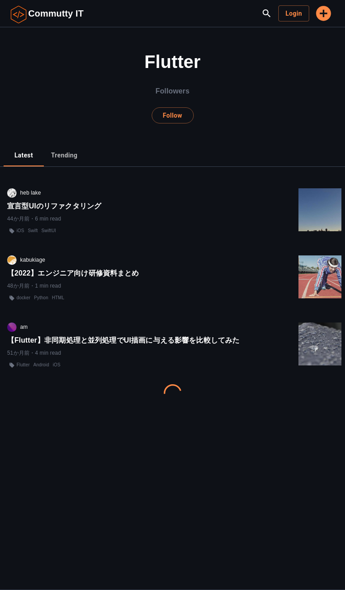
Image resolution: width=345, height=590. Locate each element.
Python (41, 297)
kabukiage (32, 260)
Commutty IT (56, 13)
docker (23, 297)
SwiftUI (49, 230)
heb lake (30, 193)
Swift (33, 230)
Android (41, 364)
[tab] (24, 155)
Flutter (23, 364)
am (24, 327)
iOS (20, 230)
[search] (267, 13)
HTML (58, 297)
